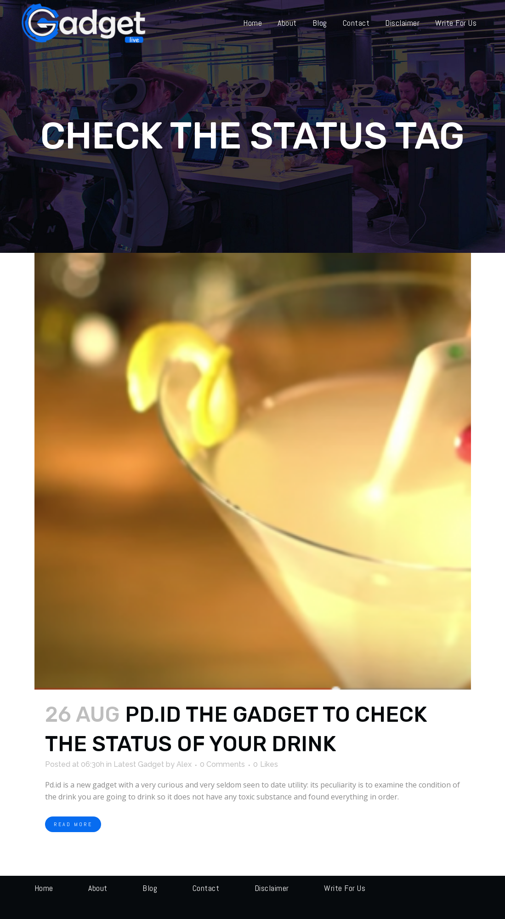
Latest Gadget (138, 764)
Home (43, 888)
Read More (73, 824)
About (98, 888)
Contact (206, 888)
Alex (184, 764)
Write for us (344, 888)
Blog (149, 888)
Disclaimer (272, 888)
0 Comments (222, 764)
